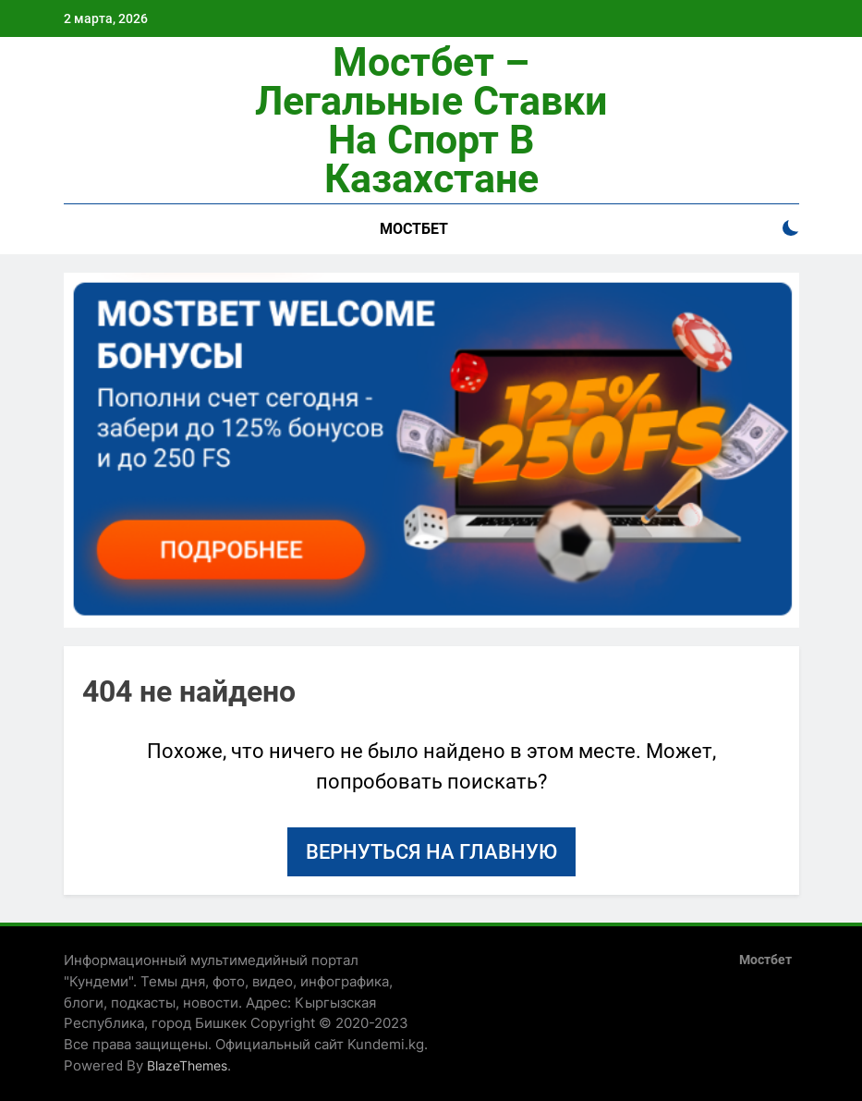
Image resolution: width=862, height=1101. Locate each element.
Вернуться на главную (431, 851)
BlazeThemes (187, 1065)
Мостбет (414, 229)
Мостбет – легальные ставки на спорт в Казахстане (431, 120)
